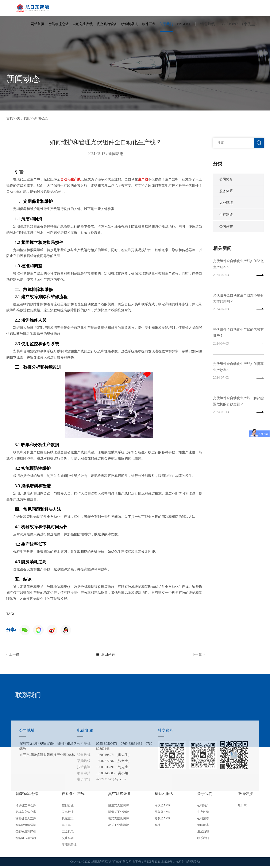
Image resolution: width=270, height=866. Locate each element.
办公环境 (226, 203)
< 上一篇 (12, 654)
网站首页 (37, 24)
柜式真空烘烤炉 (118, 818)
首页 (9, 118)
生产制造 (226, 214)
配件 (158, 825)
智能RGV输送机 (25, 838)
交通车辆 (68, 838)
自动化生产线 (83, 24)
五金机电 (68, 831)
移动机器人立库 (25, 818)
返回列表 (105, 654)
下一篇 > (198, 654)
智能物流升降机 (25, 831)
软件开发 (148, 24)
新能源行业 (69, 844)
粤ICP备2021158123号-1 (159, 861)
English (184, 24)
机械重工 (68, 818)
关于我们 (166, 24)
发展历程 (203, 831)
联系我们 (203, 838)
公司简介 (226, 179)
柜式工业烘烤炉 (118, 825)
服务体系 (226, 191)
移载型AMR (162, 818)
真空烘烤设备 (107, 24)
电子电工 (68, 825)
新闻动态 (41, 118)
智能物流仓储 (58, 24)
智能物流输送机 (25, 825)
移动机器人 (129, 24)
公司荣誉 (226, 226)
